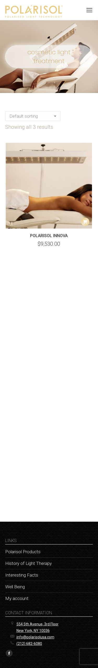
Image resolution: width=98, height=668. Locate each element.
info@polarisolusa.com (35, 637)
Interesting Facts (21, 575)
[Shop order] (33, 116)
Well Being (15, 586)
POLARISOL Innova (49, 235)
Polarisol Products (23, 551)
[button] (85, 222)
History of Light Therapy (28, 563)
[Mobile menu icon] (89, 10)
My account (16, 598)
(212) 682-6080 (29, 644)
